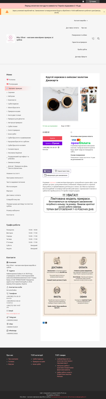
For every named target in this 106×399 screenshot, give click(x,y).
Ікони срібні (12, 134)
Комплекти (12, 100)
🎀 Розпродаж (12, 84)
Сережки (11, 92)
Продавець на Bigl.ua (53, 395)
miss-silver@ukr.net (13, 313)
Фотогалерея (11, 186)
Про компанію (13, 359)
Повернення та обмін (79, 35)
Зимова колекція (14, 162)
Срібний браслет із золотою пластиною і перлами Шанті (64, 361)
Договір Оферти (81, 57)
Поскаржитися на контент (59, 397)
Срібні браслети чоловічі (17, 145)
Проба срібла (82, 49)
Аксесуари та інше (14, 115)
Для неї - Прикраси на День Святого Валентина (17, 167)
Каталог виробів (80, 20)
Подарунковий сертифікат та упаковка (18, 158)
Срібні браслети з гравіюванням (19, 138)
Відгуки (9, 191)
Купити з (52, 143)
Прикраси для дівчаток (16, 119)
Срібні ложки (12, 126)
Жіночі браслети (14, 107)
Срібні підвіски (13, 104)
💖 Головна (10, 80)
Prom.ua (63, 393)
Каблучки (11, 96)
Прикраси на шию (14, 111)
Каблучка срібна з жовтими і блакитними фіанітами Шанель (65, 368)
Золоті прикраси (14, 130)
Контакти (10, 215)
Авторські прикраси (15, 122)
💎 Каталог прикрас (14, 88)
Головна (11, 361)
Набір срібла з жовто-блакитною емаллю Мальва (64, 374)
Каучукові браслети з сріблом (18, 141)
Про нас (84, 28)
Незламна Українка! (15, 153)
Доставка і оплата (72, 28)
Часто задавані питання (15, 182)
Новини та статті (13, 173)
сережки (53, 182)
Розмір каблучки (12, 210)
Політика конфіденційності (77, 397)
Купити (52, 138)
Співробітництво (13, 199)
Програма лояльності (14, 178)
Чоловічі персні (13, 149)
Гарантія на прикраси (79, 42)
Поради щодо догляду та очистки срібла (19, 205)
